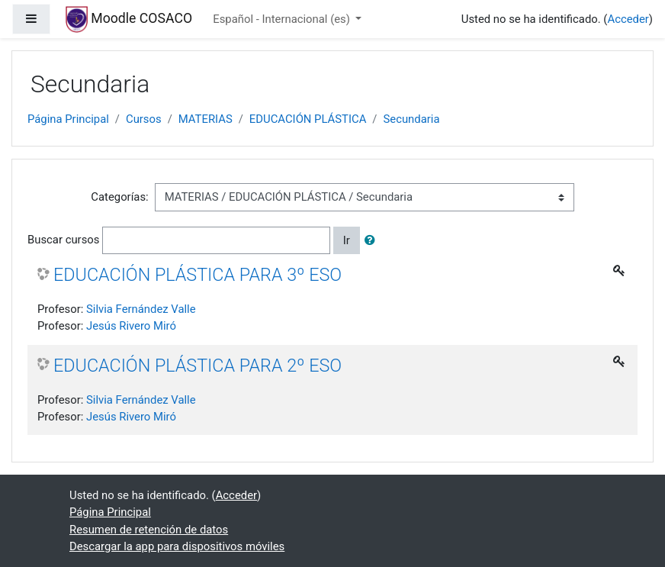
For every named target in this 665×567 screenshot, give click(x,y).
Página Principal (68, 119)
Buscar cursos (63, 239)
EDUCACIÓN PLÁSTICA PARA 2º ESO (197, 365)
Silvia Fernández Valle (141, 309)
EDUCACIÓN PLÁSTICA (307, 119)
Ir (346, 240)
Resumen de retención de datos (148, 529)
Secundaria (411, 119)
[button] (373, 240)
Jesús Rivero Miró (131, 326)
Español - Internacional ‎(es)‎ (282, 19)
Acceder (627, 19)
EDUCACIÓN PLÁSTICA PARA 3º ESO (197, 274)
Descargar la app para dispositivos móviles (176, 546)
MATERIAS (205, 119)
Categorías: (119, 197)
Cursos (144, 119)
